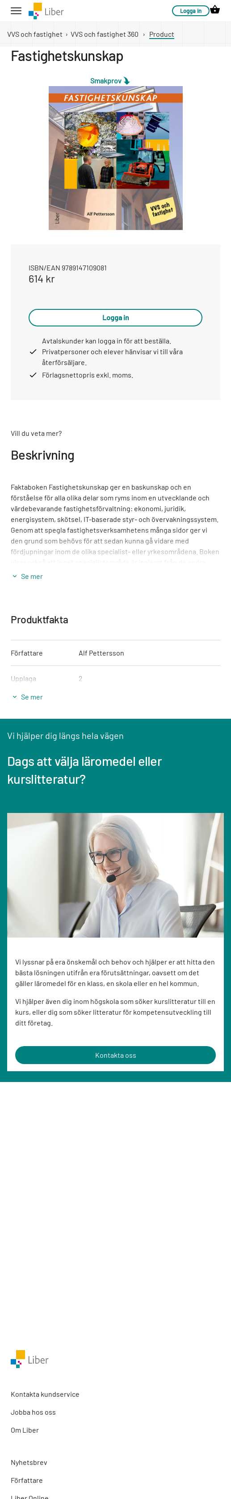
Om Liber (25, 1429)
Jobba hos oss (33, 1412)
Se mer (32, 576)
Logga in (191, 10)
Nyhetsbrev (29, 1462)
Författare (27, 1480)
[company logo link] (46, 11)
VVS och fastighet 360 (105, 34)
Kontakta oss (115, 1055)
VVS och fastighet (35, 34)
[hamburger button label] (16, 11)
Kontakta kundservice (45, 1394)
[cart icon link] (215, 10)
